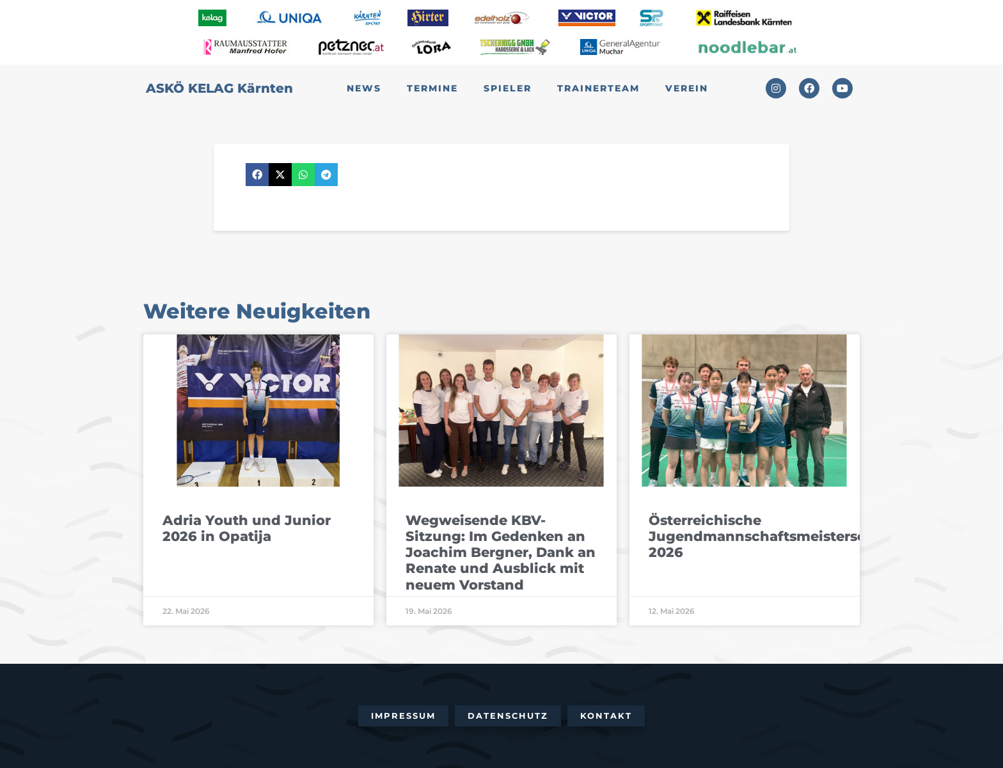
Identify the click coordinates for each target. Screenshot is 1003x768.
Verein (686, 88)
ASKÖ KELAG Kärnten (219, 88)
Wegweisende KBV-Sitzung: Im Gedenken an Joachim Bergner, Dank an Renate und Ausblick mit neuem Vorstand (501, 552)
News (364, 88)
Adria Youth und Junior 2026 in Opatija (246, 528)
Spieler (508, 88)
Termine (432, 88)
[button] (257, 174)
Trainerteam (598, 88)
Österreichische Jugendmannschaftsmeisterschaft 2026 (772, 536)
